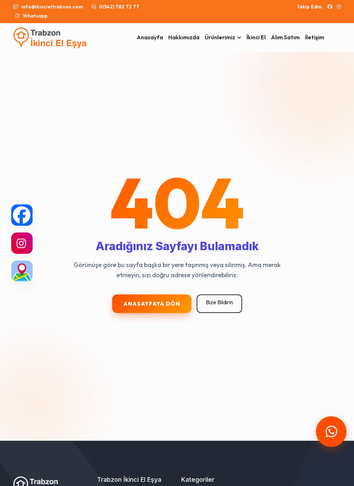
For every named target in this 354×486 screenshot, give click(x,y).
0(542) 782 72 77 (115, 7)
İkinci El (256, 37)
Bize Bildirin (219, 302)
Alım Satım (285, 37)
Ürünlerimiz (220, 37)
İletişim (314, 37)
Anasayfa (150, 37)
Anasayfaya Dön (151, 303)
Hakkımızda (183, 37)
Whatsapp (31, 16)
